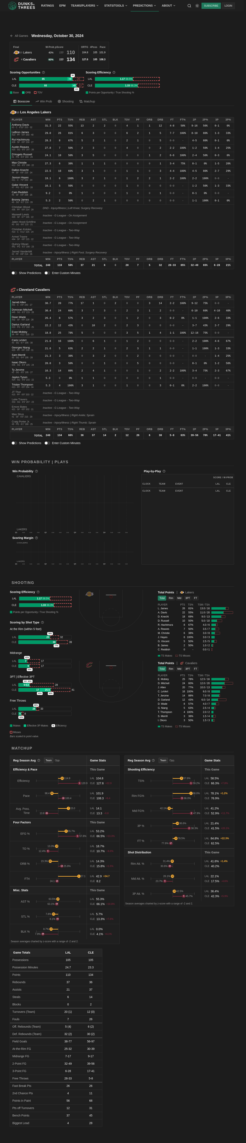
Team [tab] (49, 760)
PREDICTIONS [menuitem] (145, 5)
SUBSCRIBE (211, 5)
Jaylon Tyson (19, 377)
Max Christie (19, 162)
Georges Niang (21, 347)
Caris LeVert (19, 340)
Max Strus (18, 414)
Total (162, 598)
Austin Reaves (20, 147)
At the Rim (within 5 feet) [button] (25, 629)
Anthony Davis (20, 124)
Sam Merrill (18, 354)
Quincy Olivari (20, 244)
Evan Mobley (19, 331)
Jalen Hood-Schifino (24, 221)
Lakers (27, 52)
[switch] (14, 273)
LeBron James (20, 132)
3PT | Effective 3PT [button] (22, 676)
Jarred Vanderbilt (22, 251)
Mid (179, 598)
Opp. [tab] (57, 760)
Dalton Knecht (20, 170)
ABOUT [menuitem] (169, 5)
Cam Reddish (20, 192)
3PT (187, 598)
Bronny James (20, 199)
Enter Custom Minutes (66, 273)
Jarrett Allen (19, 302)
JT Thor (16, 391)
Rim (171, 598)
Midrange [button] (16, 652)
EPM (62, 5)
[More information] (43, 72)
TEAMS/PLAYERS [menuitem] (85, 5)
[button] (75, 502)
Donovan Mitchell (22, 309)
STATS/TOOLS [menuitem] (116, 5)
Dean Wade (19, 317)
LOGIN (228, 5)
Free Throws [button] (18, 700)
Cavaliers (29, 59)
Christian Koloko (21, 229)
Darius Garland (21, 324)
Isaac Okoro (19, 362)
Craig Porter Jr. (21, 421)
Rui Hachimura (20, 139)
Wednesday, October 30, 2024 (57, 36)
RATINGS (47, 5)
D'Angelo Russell (22, 154)
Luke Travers (19, 399)
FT (195, 598)
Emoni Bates (19, 406)
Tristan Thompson (22, 384)
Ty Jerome (18, 369)
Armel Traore (19, 236)
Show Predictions (30, 273)
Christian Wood (21, 207)
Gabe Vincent (20, 184)
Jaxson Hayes (20, 177)
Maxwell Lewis (20, 214)
